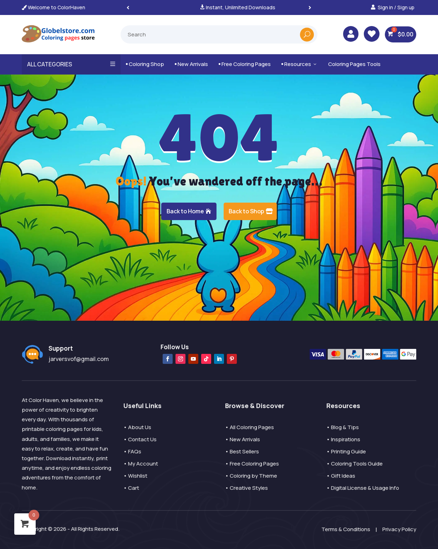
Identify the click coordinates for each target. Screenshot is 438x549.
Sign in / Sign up (396, 7)
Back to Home (185, 211)
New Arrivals (191, 64)
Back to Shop (246, 211)
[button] (310, 7)
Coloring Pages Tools (354, 64)
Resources (299, 64)
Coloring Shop (145, 64)
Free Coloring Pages (245, 64)
